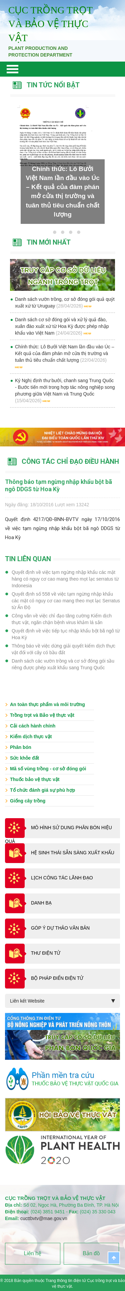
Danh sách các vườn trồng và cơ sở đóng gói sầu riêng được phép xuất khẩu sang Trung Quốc (63, 664)
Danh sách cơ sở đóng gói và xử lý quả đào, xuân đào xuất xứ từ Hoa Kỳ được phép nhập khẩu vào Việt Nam (62, 326)
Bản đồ (91, 1253)
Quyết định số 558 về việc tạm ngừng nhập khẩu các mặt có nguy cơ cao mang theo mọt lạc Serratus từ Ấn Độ (66, 600)
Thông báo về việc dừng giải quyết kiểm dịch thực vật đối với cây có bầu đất (63, 649)
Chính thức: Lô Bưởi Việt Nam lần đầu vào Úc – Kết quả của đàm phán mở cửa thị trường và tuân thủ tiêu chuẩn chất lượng (64, 353)
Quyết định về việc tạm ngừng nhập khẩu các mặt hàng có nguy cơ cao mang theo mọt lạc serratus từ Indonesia (65, 579)
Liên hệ (33, 1253)
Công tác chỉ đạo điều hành (70, 461)
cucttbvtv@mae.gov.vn (43, 1218)
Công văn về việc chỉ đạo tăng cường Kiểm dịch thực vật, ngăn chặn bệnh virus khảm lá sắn (62, 619)
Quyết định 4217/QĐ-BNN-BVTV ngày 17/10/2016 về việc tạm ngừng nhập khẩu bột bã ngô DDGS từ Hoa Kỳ (62, 528)
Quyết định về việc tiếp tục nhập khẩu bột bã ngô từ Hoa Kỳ (66, 634)
